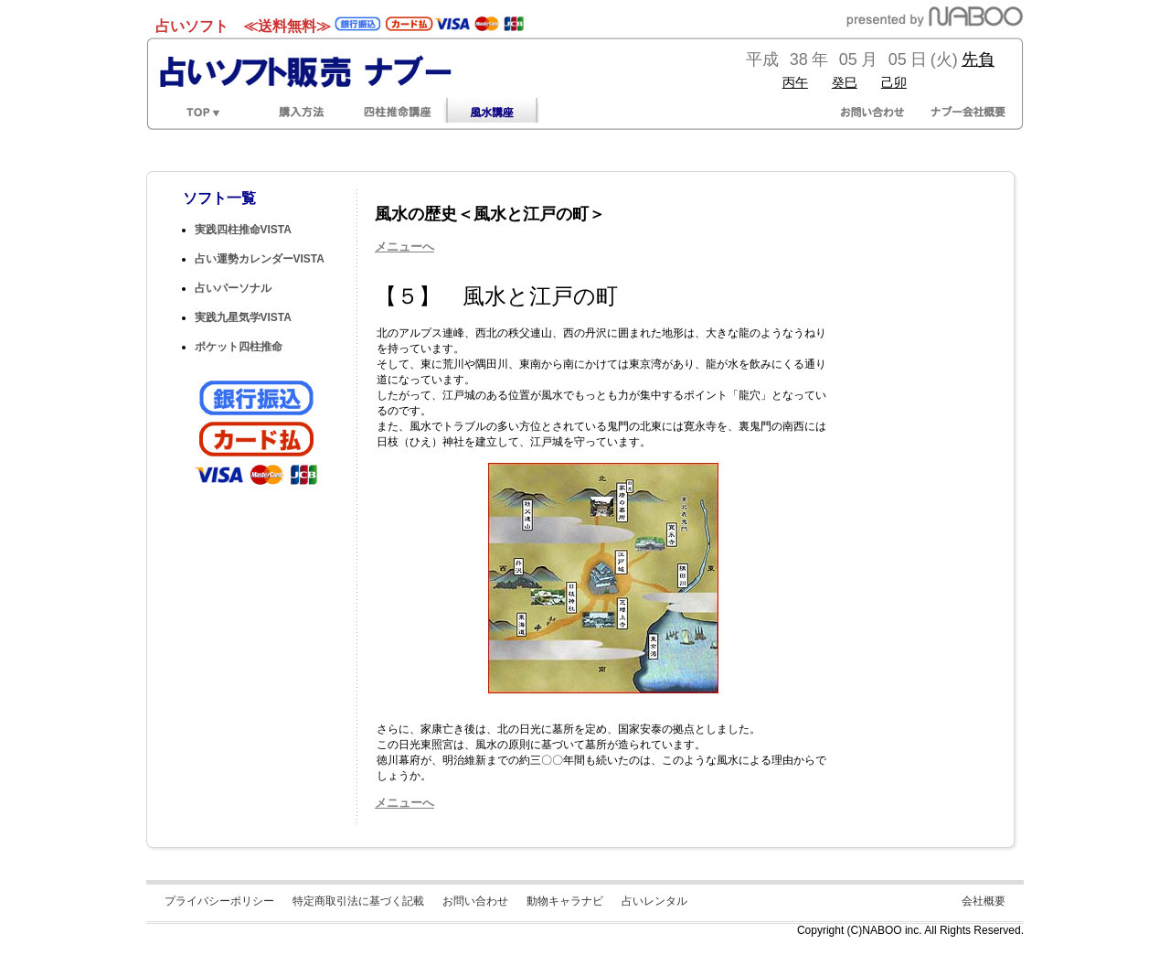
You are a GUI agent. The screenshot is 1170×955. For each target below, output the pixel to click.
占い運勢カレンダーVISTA (259, 258)
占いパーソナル (233, 288)
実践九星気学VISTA (243, 317)
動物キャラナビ (564, 901)
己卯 (894, 82)
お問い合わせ (475, 901)
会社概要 (983, 901)
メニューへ (404, 246)
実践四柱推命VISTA (243, 229)
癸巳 (844, 82)
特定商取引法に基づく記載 (358, 901)
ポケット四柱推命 (238, 346)
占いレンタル (654, 901)
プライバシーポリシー (219, 901)
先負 (978, 59)
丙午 (795, 82)
